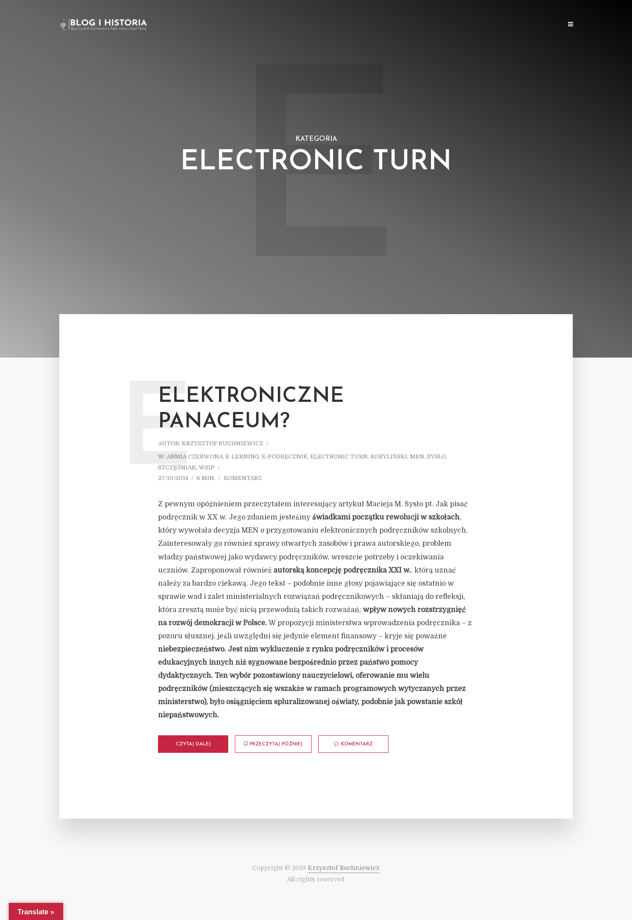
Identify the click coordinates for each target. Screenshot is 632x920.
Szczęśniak (177, 467)
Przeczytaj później (273, 744)
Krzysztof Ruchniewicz (222, 443)
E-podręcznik (285, 456)
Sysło (436, 456)
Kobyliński (388, 456)
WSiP (207, 467)
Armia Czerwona (195, 456)
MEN (417, 456)
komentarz (243, 478)
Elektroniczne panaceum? (251, 409)
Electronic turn (339, 456)
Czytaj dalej (193, 744)
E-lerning (242, 456)
